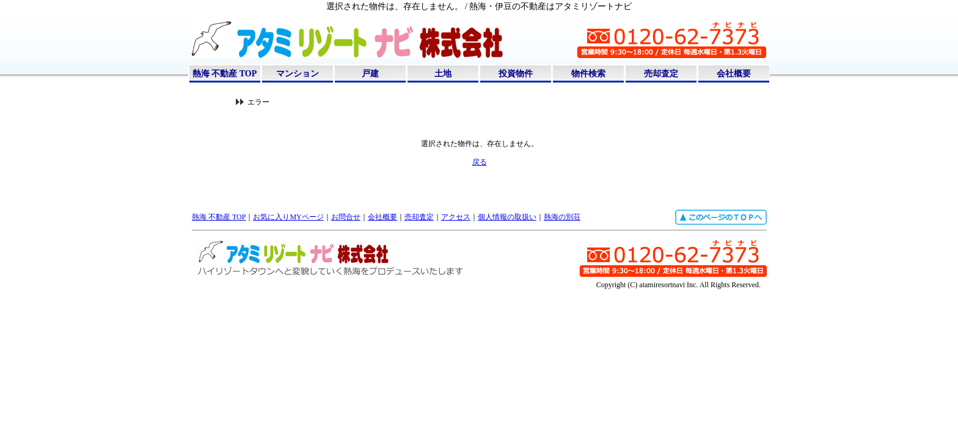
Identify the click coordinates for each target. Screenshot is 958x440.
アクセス (455, 217)
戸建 (370, 73)
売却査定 (661, 73)
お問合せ (345, 217)
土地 (443, 73)
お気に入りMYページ (288, 217)
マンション (297, 73)
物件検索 (588, 73)
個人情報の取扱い (507, 217)
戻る (479, 162)
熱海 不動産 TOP (224, 73)
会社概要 (734, 73)
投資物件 (516, 73)
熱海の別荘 (562, 217)
